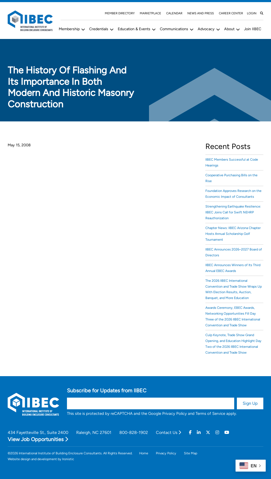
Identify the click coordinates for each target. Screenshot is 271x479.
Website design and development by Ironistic (41, 459)
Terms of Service (210, 413)
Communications (174, 29)
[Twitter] (208, 432)
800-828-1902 (133, 432)
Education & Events (134, 29)
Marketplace (150, 13)
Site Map (190, 453)
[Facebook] (190, 432)
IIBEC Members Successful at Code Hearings (231, 162)
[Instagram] (217, 432)
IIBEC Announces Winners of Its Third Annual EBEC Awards (232, 268)
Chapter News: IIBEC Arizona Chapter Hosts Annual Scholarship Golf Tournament (233, 233)
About (229, 29)
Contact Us (168, 432)
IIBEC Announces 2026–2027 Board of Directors (233, 252)
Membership (69, 29)
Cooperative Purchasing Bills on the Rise (231, 178)
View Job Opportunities (38, 439)
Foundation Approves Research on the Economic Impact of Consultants (233, 194)
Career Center (231, 13)
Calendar (174, 13)
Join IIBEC (252, 29)
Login (251, 13)
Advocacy (206, 29)
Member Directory (120, 13)
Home (143, 453)
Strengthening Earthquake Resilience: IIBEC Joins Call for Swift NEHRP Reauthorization (233, 212)
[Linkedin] (198, 432)
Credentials (98, 29)
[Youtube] (227, 432)
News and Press (200, 13)
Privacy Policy (174, 413)
